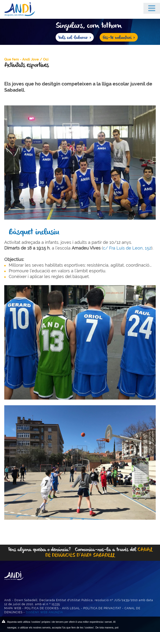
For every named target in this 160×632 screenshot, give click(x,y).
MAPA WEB (12, 608)
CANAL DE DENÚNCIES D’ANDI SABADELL (98, 552)
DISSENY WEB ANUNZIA (44, 612)
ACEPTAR (138, 625)
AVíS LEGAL (71, 608)
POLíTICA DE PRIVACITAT (102, 608)
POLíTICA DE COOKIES (42, 608)
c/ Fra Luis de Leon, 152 (127, 247)
